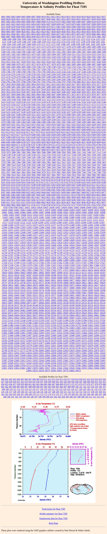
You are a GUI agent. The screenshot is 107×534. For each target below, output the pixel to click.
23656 (10, 365)
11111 (89, 220)
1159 (88, 42)
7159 (78, 155)
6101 (93, 129)
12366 (96, 222)
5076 (93, 94)
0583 (68, 27)
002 (10, 379)
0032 (23, 19)
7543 (33, 165)
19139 (17, 290)
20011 (78, 300)
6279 (28, 134)
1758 (98, 67)
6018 (98, 127)
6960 (28, 150)
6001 (63, 127)
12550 (90, 237)
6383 (48, 139)
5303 (33, 117)
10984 (23, 212)
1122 (83, 39)
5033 (8, 92)
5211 (48, 109)
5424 (78, 124)
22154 (17, 338)
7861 (53, 175)
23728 (35, 365)
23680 (17, 365)
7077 (103, 150)
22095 (90, 335)
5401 (93, 122)
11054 (77, 215)
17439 (84, 265)
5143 (88, 102)
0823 (38, 32)
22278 (47, 340)
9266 (33, 200)
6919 (103, 147)
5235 (58, 112)
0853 (28, 34)
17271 (78, 262)
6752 (58, 145)
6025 (28, 129)
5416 (38, 124)
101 (80, 387)
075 (84, 384)
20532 (72, 310)
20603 (59, 313)
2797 (63, 82)
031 (18, 382)
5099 (93, 97)
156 (84, 392)
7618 (53, 170)
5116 (68, 99)
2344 (58, 79)
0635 (8, 29)
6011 (88, 127)
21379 (23, 323)
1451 (8, 54)
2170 (83, 74)
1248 (18, 47)
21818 (102, 328)
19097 (84, 288)
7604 (103, 167)
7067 (88, 150)
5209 (38, 109)
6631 (58, 142)
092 (45, 387)
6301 (78, 134)
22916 (17, 353)
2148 (83, 72)
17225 (53, 262)
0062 (8, 22)
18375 (10, 278)
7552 (58, 165)
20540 (84, 310)
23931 (53, 368)
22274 (41, 340)
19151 (29, 290)
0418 (93, 22)
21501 (29, 325)
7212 (73, 157)
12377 (53, 225)
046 (77, 382)
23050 (29, 355)
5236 (63, 112)
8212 (98, 185)
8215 (8, 187)
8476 (98, 192)
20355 (90, 308)
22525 (90, 343)
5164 (53, 104)
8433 (28, 192)
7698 (73, 172)
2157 (23, 74)
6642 (3, 145)
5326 (33, 119)
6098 (83, 129)
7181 (13, 157)
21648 (84, 325)
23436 (41, 360)
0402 (63, 22)
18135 (84, 273)
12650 (10, 247)
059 (22, 384)
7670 (43, 172)
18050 (4, 273)
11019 (53, 215)
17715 (96, 268)
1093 (29, 39)
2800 (78, 82)
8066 (63, 177)
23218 (41, 358)
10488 (59, 210)
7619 (58, 170)
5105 (19, 99)
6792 (88, 145)
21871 (78, 330)
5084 (28, 97)
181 (77, 394)
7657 (8, 172)
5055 (103, 92)
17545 (35, 268)
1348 (38, 52)
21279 (53, 320)
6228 (93, 132)
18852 (10, 285)
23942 (66, 368)
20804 (72, 315)
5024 (68, 89)
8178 (68, 182)
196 (32, 397)
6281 (38, 134)
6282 (43, 134)
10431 (27, 207)
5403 (103, 122)
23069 (53, 355)
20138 (23, 305)
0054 (73, 19)
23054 (35, 355)
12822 (66, 257)
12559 (10, 240)
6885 (53, 147)
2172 (93, 74)
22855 (90, 350)
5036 (23, 92)
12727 (78, 250)
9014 (33, 197)
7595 (63, 167)
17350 (23, 265)
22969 (59, 353)
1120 (73, 39)
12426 (72, 230)
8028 (28, 177)
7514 (13, 165)
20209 (78, 305)
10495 (78, 210)
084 (14, 387)
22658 (78, 345)
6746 (28, 145)
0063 (13, 22)
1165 (14, 44)
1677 (48, 64)
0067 (33, 22)
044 (69, 382)
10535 (96, 210)
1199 (78, 44)
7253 (33, 160)
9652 (93, 202)
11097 (12, 220)
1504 (53, 54)
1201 (88, 44)
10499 (90, 210)
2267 (68, 77)
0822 (33, 32)
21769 (53, 328)
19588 (59, 295)
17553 (41, 268)
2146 (73, 72)
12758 (102, 252)
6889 (68, 147)
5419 (53, 124)
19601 (72, 295)
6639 (93, 142)
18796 (59, 283)
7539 (28, 165)
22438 (4, 343)
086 (22, 387)
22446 (17, 343)
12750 (66, 252)
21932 (59, 333)
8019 (18, 177)
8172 (43, 182)
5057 (8, 94)
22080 (72, 335)
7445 (88, 162)
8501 (58, 195)
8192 (8, 185)
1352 (58, 52)
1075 (73, 37)
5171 (88, 104)
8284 (98, 187)
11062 (102, 215)
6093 (58, 129)
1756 (88, 67)
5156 (13, 104)
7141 (23, 155)
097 (65, 387)
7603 (98, 167)
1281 (83, 47)
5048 (73, 92)
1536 (63, 57)
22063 (59, 335)
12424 (66, 230)
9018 (43, 197)
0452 (23, 24)
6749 (43, 145)
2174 (103, 74)
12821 (59, 257)
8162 (8, 182)
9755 (68, 205)
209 (82, 397)
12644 (78, 245)
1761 (8, 69)
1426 (88, 52)
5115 (63, 99)
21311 (96, 320)
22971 (66, 353)
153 (73, 392)
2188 (48, 77)
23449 (47, 360)
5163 (48, 104)
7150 (33, 155)
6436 (98, 139)
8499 (53, 195)
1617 (18, 62)
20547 (90, 310)
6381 (38, 139)
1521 (18, 57)
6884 (48, 147)
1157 (78, 42)
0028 (3, 19)
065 (45, 384)
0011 (48, 16)
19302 (4, 293)
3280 (8, 87)
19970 (35, 300)
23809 (96, 365)
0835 (88, 32)
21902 (35, 333)
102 (84, 387)
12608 (66, 240)
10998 (102, 212)
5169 (78, 104)
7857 (48, 175)
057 (14, 384)
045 (73, 382)
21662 (90, 325)
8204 (58, 185)
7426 (78, 162)
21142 (16, 320)
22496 (59, 343)
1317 (23, 49)
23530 (35, 363)
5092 (68, 97)
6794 (98, 145)
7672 (48, 172)
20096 (53, 303)
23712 (29, 365)
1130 (19, 42)
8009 (8, 177)
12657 (53, 247)
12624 (59, 242)
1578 (53, 59)
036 (38, 382)
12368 (4, 225)
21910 (47, 333)
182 (80, 394)
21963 (90, 333)
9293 (63, 200)
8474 (93, 192)
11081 (41, 217)
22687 (96, 345)
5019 (48, 89)
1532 (48, 57)
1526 (43, 57)
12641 (59, 245)
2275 (3, 79)
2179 (18, 77)
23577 (66, 363)
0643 (28, 29)
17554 (47, 268)
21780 (59, 328)
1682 (68, 64)
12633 (10, 245)
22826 (59, 350)
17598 (59, 268)
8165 (23, 182)
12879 (17, 260)
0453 (28, 24)
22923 (23, 353)
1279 (73, 47)
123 (61, 389)
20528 (66, 310)
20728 (66, 315)
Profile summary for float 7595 (53, 514)
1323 (48, 49)
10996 (90, 212)
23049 (23, 355)
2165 (58, 74)
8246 (53, 187)
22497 (66, 343)
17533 (23, 268)
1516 (98, 54)
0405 (73, 22)
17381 (35, 265)
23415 (29, 360)
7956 (78, 175)
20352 (84, 308)
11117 (5, 222)
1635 (88, 62)
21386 (29, 323)
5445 (13, 127)
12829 (4, 260)
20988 (60, 318)
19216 (72, 290)
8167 (33, 182)
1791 (33, 72)
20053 (4, 303)
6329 (38, 137)
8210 (88, 185)
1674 (38, 64)
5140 (73, 102)
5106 (24, 99)
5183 (43, 107)
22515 (78, 343)
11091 (83, 217)
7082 (23, 152)
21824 (4, 330)
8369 (23, 190)
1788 (18, 72)
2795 (53, 82)
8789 (78, 195)
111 (14, 389)
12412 (4, 230)
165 (14, 394)
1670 (18, 64)
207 (75, 397)
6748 (38, 145)
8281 (93, 187)
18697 (84, 280)
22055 (47, 335)
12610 (78, 240)
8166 (28, 182)
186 (96, 394)
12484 (4, 237)
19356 (47, 293)
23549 (47, 363)
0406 (78, 22)
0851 (18, 34)
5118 (73, 99)
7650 (103, 170)
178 (65, 394)
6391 (53, 139)
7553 (63, 165)
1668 (8, 64)
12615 (4, 242)
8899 (18, 197)
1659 (103, 62)
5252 (38, 114)
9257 (13, 200)
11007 (17, 215)
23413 (23, 360)
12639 (47, 245)
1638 (98, 62)
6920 (3, 150)
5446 (18, 127)
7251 (23, 160)
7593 (53, 167)
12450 (47, 232)
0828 (53, 32)
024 (96, 379)
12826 (90, 257)
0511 (3, 27)
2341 (43, 79)
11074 (29, 217)
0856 (43, 34)
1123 (88, 39)
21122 (4, 320)
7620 (63, 170)
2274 (103, 77)
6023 (18, 129)
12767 (10, 255)
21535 (59, 325)
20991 (66, 318)
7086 (43, 152)
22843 (78, 350)
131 (92, 389)
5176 (8, 107)
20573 (17, 313)
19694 (17, 298)
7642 (88, 170)
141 (26, 392)
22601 (41, 345)
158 (92, 392)
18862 (23, 285)
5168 (73, 104)
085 (18, 387)
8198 (33, 185)
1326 (58, 49)
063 (38, 384)
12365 (90, 222)
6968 (43, 150)
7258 (48, 160)
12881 (29, 260)
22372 (84, 340)
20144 (29, 305)
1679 (58, 64)
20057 (11, 303)
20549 (96, 310)
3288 (48, 87)
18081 (35, 273)
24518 (41, 370)
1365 (73, 52)
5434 (103, 124)
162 (2, 394)
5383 (18, 122)
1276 (58, 47)
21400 (35, 323)
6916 (88, 147)
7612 (33, 170)
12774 (41, 255)
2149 (88, 72)
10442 (70, 207)
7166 (103, 155)
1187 (58, 44)
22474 (35, 343)
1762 (13, 69)
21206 (29, 320)
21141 (10, 320)
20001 (66, 300)
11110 (83, 220)
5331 (58, 119)
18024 (90, 270)
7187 (43, 157)
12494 (29, 237)
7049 (68, 150)
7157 (68, 155)
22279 (53, 340)
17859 (17, 270)
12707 (4, 250)
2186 (38, 77)
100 (77, 387)
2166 (63, 74)
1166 (19, 44)
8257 (78, 187)
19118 (102, 288)
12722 (53, 250)
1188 (63, 44)
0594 (98, 27)
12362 (71, 222)
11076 (35, 217)
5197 (3, 109)
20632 (4, 315)
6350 (78, 137)
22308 (72, 340)
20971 (53, 318)
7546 (38, 165)
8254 (73, 187)
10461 (17, 210)
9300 (78, 200)
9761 (88, 205)
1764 (23, 69)
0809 (18, 32)
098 (69, 387)
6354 (93, 137)
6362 (28, 139)
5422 (68, 124)
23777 (66, 365)
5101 (103, 97)
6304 (93, 134)
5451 (43, 127)
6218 (48, 132)
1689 (103, 64)
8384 (68, 190)
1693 (13, 67)
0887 (8, 37)
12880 (23, 260)
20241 (102, 305)
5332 (63, 119)
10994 (78, 212)
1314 (8, 49)
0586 (73, 27)
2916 (68, 84)
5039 (38, 92)
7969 (88, 175)
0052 (63, 19)
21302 (90, 320)
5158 (23, 104)
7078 (3, 152)
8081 (78, 177)
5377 (103, 119)
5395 (63, 122)
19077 (66, 288)
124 (64, 389)
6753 (63, 145)
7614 (43, 170)
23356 (90, 358)
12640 (53, 245)
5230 (33, 112)
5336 (78, 119)
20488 (29, 310)
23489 (96, 360)
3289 (53, 87)
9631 (53, 202)
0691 (93, 29)
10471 (41, 210)
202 (55, 397)
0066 (28, 22)
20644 (17, 315)
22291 (59, 340)
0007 (33, 16)
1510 (68, 54)
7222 (8, 160)
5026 (78, 89)
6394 (68, 139)
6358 (8, 139)
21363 (10, 323)
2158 (28, 74)
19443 (10, 295)
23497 (4, 363)
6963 (33, 150)
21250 (41, 320)
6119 (18, 132)
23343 (84, 358)
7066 (83, 150)
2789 (28, 82)
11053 (71, 215)
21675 (10, 328)
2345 (63, 79)
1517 (103, 54)
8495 (38, 195)
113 (22, 389)
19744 (47, 298)
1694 (18, 67)
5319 (103, 117)
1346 (28, 52)
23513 (17, 363)
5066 (48, 94)
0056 (83, 19)
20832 (78, 315)
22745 (78, 348)
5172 (93, 104)
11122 (22, 222)
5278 (58, 114)
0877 (83, 34)
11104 (54, 220)
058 (18, 384)
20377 (4, 310)
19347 (41, 293)
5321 (8, 119)
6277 (18, 134)
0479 (73, 24)
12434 (4, 232)
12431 (96, 230)
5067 (53, 94)
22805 (47, 350)
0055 (78, 19)
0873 (63, 34)
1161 (98, 42)
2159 (33, 74)
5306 (48, 117)
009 (38, 379)
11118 (10, 222)
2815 (98, 82)
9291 (58, 200)
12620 (35, 242)
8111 (8, 180)
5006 (88, 87)
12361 (65, 222)
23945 (72, 368)
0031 (18, 19)
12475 (53, 235)
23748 (47, 365)
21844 (41, 330)
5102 (4, 99)
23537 (41, 363)
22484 (47, 343)
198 (40, 397)
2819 (13, 84)
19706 (23, 298)
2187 (43, 77)
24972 (78, 370)
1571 (18, 59)
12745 (41, 252)
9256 (8, 200)
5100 (98, 97)
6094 (63, 129)
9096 (83, 197)
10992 (72, 212)
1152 (53, 42)
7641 (83, 170)
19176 (41, 290)
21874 (84, 330)
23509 (10, 363)
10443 (76, 207)
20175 (59, 305)
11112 (95, 220)
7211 (68, 157)
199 (43, 397)
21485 (102, 323)
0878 (88, 34)
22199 (53, 338)
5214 (63, 109)
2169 (78, 74)
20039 (84, 300)
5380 (8, 122)
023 (92, 379)
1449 (103, 52)
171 (38, 394)
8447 (48, 192)
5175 (3, 107)
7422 (68, 162)
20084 (41, 303)
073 (77, 384)
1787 (13, 72)
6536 (23, 142)
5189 (68, 107)
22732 (53, 348)
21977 (4, 335)
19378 (66, 293)
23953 (84, 368)
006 (26, 379)
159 (96, 392)
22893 (4, 353)
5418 (48, 124)
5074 (83, 94)
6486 (13, 142)
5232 (43, 112)
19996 (59, 300)
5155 (8, 104)
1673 (33, 64)
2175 (3, 77)
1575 (38, 59)
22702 (4, 348)
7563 (88, 165)
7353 (98, 160)
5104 (14, 99)
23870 (35, 368)
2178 (13, 77)
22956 (47, 353)
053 (104, 382)
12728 (84, 250)
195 (28, 397)
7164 (93, 155)
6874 (18, 147)
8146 (88, 180)
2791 (38, 82)
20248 (10, 308)
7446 (93, 162)
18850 (4, 285)
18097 (53, 273)
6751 (53, 145)
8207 (73, 185)
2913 (53, 84)
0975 (48, 37)
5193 (88, 107)
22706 (10, 348)
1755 (83, 67)
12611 (84, 240)
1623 (43, 62)
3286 (38, 87)
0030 (13, 19)
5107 (29, 99)
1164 (9, 44)
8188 (103, 182)
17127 (10, 262)
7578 (23, 167)
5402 (98, 122)
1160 (93, 42)
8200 (43, 185)
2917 (73, 84)
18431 (47, 278)
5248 (18, 114)
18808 (66, 283)
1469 (23, 54)
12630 (96, 242)
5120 (83, 99)
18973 (72, 285)
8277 (83, 187)
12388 (10, 227)
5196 (103, 107)
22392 (90, 340)
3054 (83, 84)
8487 (33, 195)
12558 (4, 240)
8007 (3, 177)
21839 (35, 330)
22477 (41, 343)
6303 (88, 134)
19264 (84, 290)
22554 (4, 345)
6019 (103, 127)
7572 (8, 167)
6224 (73, 132)
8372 (28, 190)
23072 (66, 355)
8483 (18, 195)
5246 (8, 114)
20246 (4, 308)
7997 (98, 175)
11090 (77, 217)
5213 (58, 109)
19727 (41, 298)
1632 (73, 62)
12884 (47, 260)
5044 (53, 92)
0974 (43, 37)
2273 (98, 77)
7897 (58, 175)
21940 (72, 333)
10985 (29, 212)
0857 (48, 34)
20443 (17, 310)
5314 (78, 117)
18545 (90, 278)
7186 (38, 157)
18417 (41, 278)
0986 (58, 37)
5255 (48, 114)
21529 (53, 325)
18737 (4, 283)
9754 (63, 205)
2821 (23, 84)
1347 (33, 52)
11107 (72, 220)
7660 (13, 172)
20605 (66, 313)
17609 (66, 268)
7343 (78, 160)
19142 (23, 290)
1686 (88, 64)
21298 (84, 320)
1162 (103, 42)
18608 (29, 280)
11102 (42, 220)
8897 (8, 197)
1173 (53, 44)
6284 (53, 134)
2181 (28, 77)
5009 (103, 87)
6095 (68, 129)
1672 (28, 64)
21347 (4, 323)
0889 (18, 37)
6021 (8, 129)
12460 (4, 235)
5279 (63, 114)
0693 (103, 29)
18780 (47, 283)
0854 (33, 34)
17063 (90, 260)
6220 (58, 132)
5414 (28, 124)
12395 (29, 227)
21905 (41, 333)
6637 (83, 142)
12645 (84, 245)
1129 (14, 42)
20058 (17, 303)
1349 (43, 52)
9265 (28, 200)
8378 (43, 190)
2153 (3, 74)
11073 (23, 217)
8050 (43, 177)
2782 (98, 79)
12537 (47, 237)
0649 (53, 29)
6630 (53, 142)
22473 (29, 343)
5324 (23, 119)
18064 (17, 273)
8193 (13, 185)
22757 (102, 348)
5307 (53, 117)
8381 (53, 190)
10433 (33, 207)
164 (10, 394)
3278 (103, 84)
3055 (88, 84)
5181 (33, 107)
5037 (28, 92)
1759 (103, 67)
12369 (10, 225)
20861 (96, 315)
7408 (53, 162)
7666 (33, 172)
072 (73, 384)
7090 (58, 152)
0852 (23, 34)
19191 (53, 290)
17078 (102, 260)
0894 (28, 37)
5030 (98, 89)
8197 (28, 185)
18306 (47, 275)
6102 (98, 129)
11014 (35, 215)
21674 (4, 328)
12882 (35, 260)
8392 (88, 190)
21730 (35, 328)
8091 (103, 177)
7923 (63, 175)
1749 (53, 67)
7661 (18, 172)
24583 (53, 370)
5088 (48, 97)
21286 (65, 320)
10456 (101, 207)
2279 (23, 79)
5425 (83, 124)
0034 (33, 19)
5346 (93, 119)
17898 (35, 270)
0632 (3, 29)
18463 (66, 278)
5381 (13, 122)
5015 (28, 89)
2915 (63, 84)
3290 (58, 87)
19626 (96, 295)
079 (100, 384)
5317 (93, 117)
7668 (38, 172)
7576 (18, 167)
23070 (59, 355)
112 (18, 389)
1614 (3, 62)
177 (61, 394)
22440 (10, 343)
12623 (53, 242)
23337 (78, 358)
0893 (23, 37)
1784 (103, 69)
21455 (72, 323)
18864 (29, 285)
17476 (4, 268)
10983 (17, 212)
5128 (18, 102)
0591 (83, 27)
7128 (3, 155)
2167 (68, 74)
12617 (17, 242)
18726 (102, 280)
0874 (68, 34)
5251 (33, 114)
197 (36, 397)
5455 (58, 127)
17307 (84, 262)
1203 (98, 44)
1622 (38, 62)
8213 (103, 185)
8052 (48, 177)
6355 (98, 137)
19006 (84, 285)
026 (104, 379)
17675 (84, 268)
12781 (78, 255)
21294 (78, 320)
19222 (78, 290)
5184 (48, 107)
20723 (59, 315)
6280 (33, 134)
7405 (48, 162)
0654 (73, 29)
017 (69, 379)
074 (80, 384)
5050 (83, 92)
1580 (63, 59)
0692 (98, 29)
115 (30, 389)
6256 (3, 134)
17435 (78, 265)
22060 (53, 335)
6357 (3, 139)
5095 (83, 97)
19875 (102, 298)
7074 (98, 150)
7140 (18, 155)
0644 (33, 29)
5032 (3, 92)
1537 (68, 57)
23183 (23, 358)
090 (38, 387)
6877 (23, 147)
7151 (38, 155)
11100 (30, 220)
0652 (68, 29)
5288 (103, 114)
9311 (8, 202)
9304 (98, 200)
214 (102, 397)
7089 (53, 152)
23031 (4, 355)
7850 (43, 175)
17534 (29, 268)
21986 (17, 335)
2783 (103, 79)
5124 (103, 99)
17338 (10, 265)
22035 (35, 335)
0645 (38, 29)
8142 (68, 180)
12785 (102, 255)
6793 (93, 145)
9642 (73, 202)
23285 (53, 358)
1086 (98, 37)
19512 (35, 295)
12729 (90, 250)
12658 (59, 247)
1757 (93, 67)
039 (49, 382)
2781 (93, 79)
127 (76, 389)
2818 (8, 84)
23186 (29, 358)
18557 (102, 278)
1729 (33, 67)
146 (45, 392)
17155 (23, 262)
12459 (102, 232)
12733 (102, 250)
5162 (43, 104)
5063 (33, 94)
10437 (58, 207)
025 (100, 379)
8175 (58, 182)
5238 (73, 112)
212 (94, 397)
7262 (63, 160)
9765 (5, 207)
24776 (66, 370)
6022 (13, 129)
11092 (90, 217)
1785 (3, 72)
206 (71, 397)
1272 (38, 47)
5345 (88, 119)
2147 (78, 72)
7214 (83, 157)
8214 (3, 187)
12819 (47, 257)
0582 (63, 27)
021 (84, 379)
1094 (34, 39)
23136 (10, 358)
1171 (43, 44)
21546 (66, 325)
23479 (78, 360)
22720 (23, 348)
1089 (9, 39)
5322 (13, 119)
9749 (48, 205)
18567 (4, 280)
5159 (28, 104)
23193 (35, 358)
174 (49, 394)
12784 (96, 255)
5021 (58, 89)
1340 (3, 52)
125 (68, 389)
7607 (13, 170)
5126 (8, 102)
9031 (53, 197)
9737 (38, 205)
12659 (66, 247)
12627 (78, 242)
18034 (102, 270)
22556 (17, 345)
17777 (10, 270)
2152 (103, 72)
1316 (18, 49)
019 (77, 379)
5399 (83, 122)
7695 (68, 172)
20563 (4, 313)
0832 (73, 32)
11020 (59, 215)
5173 (98, 104)
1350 (48, 52)
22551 (102, 343)
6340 (73, 137)
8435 (33, 192)
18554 (96, 278)
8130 (48, 180)
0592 (88, 27)
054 (2, 384)
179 (69, 394)
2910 (38, 84)
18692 (78, 280)
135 (2, 392)
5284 (88, 114)
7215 (88, 157)
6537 (28, 142)
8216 (13, 187)
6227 (88, 132)
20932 (29, 318)
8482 (13, 195)
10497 (84, 210)
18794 (53, 283)
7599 (83, 167)
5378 (3, 122)
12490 (23, 237)
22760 (4, 350)
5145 (98, 102)
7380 (8, 162)
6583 (38, 142)
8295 (103, 187)
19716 (29, 298)
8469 (83, 192)
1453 (18, 54)
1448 (98, 52)
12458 (96, 232)
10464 (29, 210)
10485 (53, 210)
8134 (53, 180)
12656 (47, 247)
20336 (72, 308)
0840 (3, 34)
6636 (78, 142)
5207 (28, 109)
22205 (59, 338)
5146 (103, 102)
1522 (23, 57)
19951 (23, 300)
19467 (23, 295)
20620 (84, 313)
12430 (90, 230)
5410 (8, 124)
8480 (3, 195)
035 (34, 382)
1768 (43, 69)
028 (6, 382)
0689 (83, 29)
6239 (103, 132)
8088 (98, 177)
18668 (66, 280)
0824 (43, 32)
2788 (23, 82)
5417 (43, 124)
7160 (83, 155)
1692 (8, 67)
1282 (88, 47)
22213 (72, 338)
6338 (63, 137)
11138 (34, 222)
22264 (29, 340)
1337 (93, 49)
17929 (47, 270)
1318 (28, 49)
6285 (58, 134)
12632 (4, 245)
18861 (17, 285)
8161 (3, 182)
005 (22, 379)
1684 (78, 64)
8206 (68, 185)
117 (37, 389)
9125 (98, 197)
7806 (8, 175)
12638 (41, 245)
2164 (53, 74)
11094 (102, 217)
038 (45, 382)
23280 (47, 358)
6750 (48, 145)
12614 (102, 240)
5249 (23, 114)
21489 (10, 325)
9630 (48, 202)
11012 (29, 215)
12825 (84, 257)
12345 (40, 222)
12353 (47, 222)
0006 (28, 16)
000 (2, 379)
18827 (96, 283)
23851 (4, 368)
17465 (90, 265)
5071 (68, 94)
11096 (5, 220)
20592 (41, 313)
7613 (38, 170)
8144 (78, 180)
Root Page (53, 523)
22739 (59, 348)
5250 (28, 114)
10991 (66, 212)
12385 (102, 225)
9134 (103, 197)
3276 (93, 84)
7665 (28, 172)
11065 (11, 217)
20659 (23, 315)
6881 (33, 147)
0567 (33, 27)
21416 (41, 323)
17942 (53, 270)
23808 (90, 365)
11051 (65, 215)
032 (22, 382)
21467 (84, 323)
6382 (43, 139)
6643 (8, 145)
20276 (35, 308)
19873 (96, 298)
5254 (43, 114)
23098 (90, 355)
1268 (23, 47)
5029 (93, 89)
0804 (3, 32)
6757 (83, 145)
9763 (98, 205)
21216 (35, 320)
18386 (17, 278)
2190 (58, 77)
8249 (58, 187)
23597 (84, 363)
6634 (73, 142)
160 (100, 392)
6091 (48, 129)
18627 (35, 280)
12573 (17, 240)
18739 (10, 283)
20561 (102, 310)
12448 (35, 232)
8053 (53, 177)
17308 (90, 262)
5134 (43, 102)
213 (98, 397)
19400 (78, 293)
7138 (8, 155)
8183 (88, 182)
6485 (8, 142)
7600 (88, 167)
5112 (48, 99)
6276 (13, 134)
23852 (10, 368)
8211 (93, 185)
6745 (23, 145)
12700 (90, 247)
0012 (53, 16)
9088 (58, 197)
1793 (38, 72)
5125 (3, 102)
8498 (48, 195)
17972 (66, 270)
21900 (29, 333)
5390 (48, 122)
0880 (93, 34)
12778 (59, 255)
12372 (29, 225)
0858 (53, 34)
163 (6, 394)
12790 (23, 257)
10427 (21, 207)
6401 (88, 139)
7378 (3, 162)
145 (41, 392)
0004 (18, 16)
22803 (41, 350)
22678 (90, 345)
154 (77, 392)
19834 (78, 298)
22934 (29, 353)
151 (65, 392)
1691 (3, 67)
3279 (3, 87)
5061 (23, 94)
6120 (23, 132)
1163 (4, 44)
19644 (4, 298)
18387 (23, 278)
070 (65, 384)
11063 (5, 217)
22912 (10, 353)
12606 (53, 240)
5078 (103, 94)
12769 (23, 255)
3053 (78, 84)
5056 (3, 94)
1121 (78, 39)
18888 (41, 285)
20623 (90, 313)
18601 (23, 280)
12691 (78, 247)
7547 (43, 165)
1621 (33, 62)
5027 (83, 89)
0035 (38, 19)
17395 (47, 265)
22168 (29, 338)
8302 (3, 190)
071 (69, 384)
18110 (72, 273)
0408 (88, 22)
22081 (78, 335)
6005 (73, 127)
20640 (10, 315)
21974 (102, 333)
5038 (33, 92)
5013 (18, 89)
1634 (83, 62)
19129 (10, 290)
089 (34, 387)
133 (100, 389)
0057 (88, 19)
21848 (53, 330)
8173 (48, 182)
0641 (18, 29)
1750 (58, 67)
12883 (41, 260)
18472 (72, 278)
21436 (59, 323)
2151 (98, 72)
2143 (58, 72)
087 (26, 387)
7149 (28, 155)
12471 (35, 235)
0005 (23, 16)
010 (41, 379)
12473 (47, 235)
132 (96, 389)
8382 (58, 190)
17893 (29, 270)
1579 (58, 59)
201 (51, 397)
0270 (53, 22)
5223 (103, 109)
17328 (4, 265)
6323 (28, 137)
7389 (23, 162)
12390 (17, 227)
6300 (73, 134)
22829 (66, 350)
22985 (90, 353)
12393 (23, 227)
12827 (96, 257)
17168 (29, 262)
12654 (35, 247)
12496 (35, 237)
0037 (43, 19)
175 (53, 394)
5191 (78, 107)
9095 (78, 197)
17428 (66, 265)
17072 (96, 260)
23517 (23, 363)
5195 (98, 107)
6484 (3, 142)
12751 (72, 252)
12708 (10, 250)
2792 (43, 82)
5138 (63, 102)
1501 (38, 54)
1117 (58, 39)
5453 (53, 127)
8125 (28, 180)
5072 (73, 94)
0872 (58, 34)
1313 (3, 49)
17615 (72, 268)
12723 (59, 250)
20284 (41, 308)
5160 (33, 104)
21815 (96, 328)
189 (4, 397)
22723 (29, 348)
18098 (60, 273)
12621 (41, 242)
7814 (13, 175)
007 (30, 379)
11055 (83, 215)
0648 (48, 29)
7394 (28, 162)
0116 (48, 22)
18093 (47, 273)
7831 (18, 175)
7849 (38, 175)
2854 (33, 84)
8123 (23, 180)
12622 (47, 242)
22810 (53, 350)
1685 (83, 64)
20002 (72, 300)
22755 (96, 348)
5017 (38, 89)
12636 (29, 245)
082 (6, 387)
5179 (23, 107)
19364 (59, 293)
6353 (88, 137)
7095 (68, 152)
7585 (33, 167)
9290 (53, 200)
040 (53, 382)
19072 (53, 288)
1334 (78, 49)
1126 (103, 39)
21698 (23, 328)
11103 (48, 220)
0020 (88, 16)
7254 (38, 160)
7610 (23, 170)
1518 (3, 57)
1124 (93, 39)
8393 (93, 190)
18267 (23, 275)
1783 (98, 69)
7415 (63, 162)
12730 (96, 250)
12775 (47, 255)
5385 (28, 122)
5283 (83, 114)
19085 (72, 288)
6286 (63, 134)
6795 (103, 145)
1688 (98, 64)
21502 (35, 325)
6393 (63, 139)
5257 (53, 114)
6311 (23, 137)
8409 (23, 192)
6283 (48, 134)
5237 (68, 112)
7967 (83, 175)
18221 (4, 275)
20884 (102, 315)
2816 (103, 82)
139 (18, 392)
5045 (58, 92)
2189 (53, 77)
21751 (41, 328)
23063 (47, 355)
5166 (63, 104)
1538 (73, 57)
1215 (8, 47)
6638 (88, 142)
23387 (4, 360)
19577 (53, 295)
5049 (78, 92)
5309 (63, 117)
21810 (84, 328)
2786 (13, 82)
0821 (28, 32)
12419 (41, 230)
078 (96, 384)
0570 (48, 27)
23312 (66, 358)
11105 (60, 220)
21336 (102, 320)
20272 (29, 308)
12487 (17, 237)
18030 (96, 270)
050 (92, 382)
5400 (88, 122)
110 (11, 389)
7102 (84, 152)
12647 (96, 245)
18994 (78, 285)
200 (47, 397)
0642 (23, 29)
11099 (24, 220)
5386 (33, 122)
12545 (78, 237)
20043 (96, 300)
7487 (3, 165)
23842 (102, 365)
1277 (63, 47)
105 (96, 387)
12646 (90, 245)
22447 (23, 343)
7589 (48, 167)
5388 (38, 122)
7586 (38, 167)
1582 (73, 59)
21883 (4, 333)
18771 (41, 283)
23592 (72, 363)
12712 (29, 250)
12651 (17, 247)
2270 (83, 77)
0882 (103, 34)
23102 (96, 355)
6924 (23, 150)
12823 (72, 257)
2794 (48, 82)
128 (80, 389)
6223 (68, 132)
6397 (78, 139)
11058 (96, 215)
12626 (72, 242)
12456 (84, 232)
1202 (93, 44)
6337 (58, 137)
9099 (88, 197)
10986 (35, 212)
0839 (103, 32)
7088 (48, 152)
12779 (66, 255)
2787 (18, 82)
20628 (102, 313)
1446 (93, 52)
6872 (8, 147)
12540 (53, 237)
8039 (33, 177)
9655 (98, 202)
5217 (78, 109)
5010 (3, 89)
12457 (90, 232)
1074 (68, 37)
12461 (10, 235)
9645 (78, 202)
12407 (78, 227)
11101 (36, 220)
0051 (58, 19)
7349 (88, 160)
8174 (53, 182)
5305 (43, 117)
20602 (53, 313)
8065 (58, 177)
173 (45, 394)
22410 (102, 340)
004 (18, 379)
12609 (72, 240)
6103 (103, 129)
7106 (89, 152)
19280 (90, 290)
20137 (17, 305)
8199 (38, 185)
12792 (35, 257)
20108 (66, 303)
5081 (13, 97)
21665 (96, 325)
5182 (38, 107)
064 (41, 384)
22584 (35, 345)
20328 (53, 308)
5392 (58, 122)
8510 (63, 195)
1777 (68, 69)
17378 (29, 265)
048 (84, 382)
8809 (88, 195)
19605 (78, 295)
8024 (23, 177)
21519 (41, 325)
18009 (72, 270)
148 (53, 392)
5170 (83, 104)
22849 (84, 350)
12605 (47, 240)
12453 (66, 232)
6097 (78, 129)
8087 (93, 177)
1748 (48, 67)
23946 (78, 368)
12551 (96, 237)
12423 (59, 230)
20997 (72, 318)
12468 (29, 235)
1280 (78, 47)
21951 (78, 333)
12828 (102, 257)
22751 (84, 348)
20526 (53, 310)
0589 (78, 27)
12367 (102, 222)
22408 (96, 340)
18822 (90, 283)
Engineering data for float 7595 (54, 518)
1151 (48, 42)
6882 (38, 147)
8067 (68, 177)
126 (72, 389)
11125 (28, 222)
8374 (33, 190)
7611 (28, 170)
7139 (13, 155)
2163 (48, 74)
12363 (77, 222)
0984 (53, 37)
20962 (41, 318)
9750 (53, 205)
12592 (29, 240)
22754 (90, 348)
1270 (28, 47)
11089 (71, 217)
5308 (58, 117)
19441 (4, 295)
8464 (73, 192)
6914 (78, 147)
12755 (90, 252)
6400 (83, 139)
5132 (33, 102)
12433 (102, 230)
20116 (84, 303)
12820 (53, 257)
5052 (93, 92)
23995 (29, 370)
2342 (48, 79)
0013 (58, 16)
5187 (58, 107)
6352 (83, 137)
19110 (96, 288)
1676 (43, 64)
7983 (93, 175)
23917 (47, 368)
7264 (73, 160)
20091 (47, 303)
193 (20, 397)
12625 (66, 242)
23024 (102, 353)
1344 (18, 52)
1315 (13, 49)
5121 (88, 99)
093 (49, 387)
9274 (38, 200)
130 (88, 389)
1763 (18, 69)
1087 (103, 37)
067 (53, 384)
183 (84, 394)
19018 (102, 285)
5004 (78, 87)
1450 (3, 54)
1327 (63, 49)
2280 (28, 79)
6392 (58, 139)
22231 (90, 338)
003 (14, 379)
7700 (83, 172)
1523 (28, 57)
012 (49, 379)
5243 (98, 112)
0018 (78, 16)
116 (33, 389)
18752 (17, 283)
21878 (90, 330)
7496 (8, 165)
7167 (3, 157)
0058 (93, 19)
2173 (98, 74)
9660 (8, 205)
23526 (29, 363)
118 (41, 389)
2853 (28, 84)
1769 (48, 69)
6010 (83, 127)
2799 (73, 82)
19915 (17, 300)
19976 (41, 300)
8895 (3, 197)
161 (104, 392)
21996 (23, 335)
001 (6, 379)
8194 (18, 185)
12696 (84, 247)
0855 (38, 34)
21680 (17, 328)
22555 (10, 345)
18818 (72, 283)
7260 (53, 160)
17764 (4, 270)
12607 (59, 240)
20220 (84, 305)
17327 (102, 262)
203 (59, 397)
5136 (53, 102)
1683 (73, 64)
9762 (93, 205)
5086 (38, 97)
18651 (53, 280)
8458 (63, 192)
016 (65, 379)
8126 (33, 180)
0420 (103, 22)
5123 (98, 99)
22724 (35, 348)
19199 (59, 290)
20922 (17, 318)
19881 (10, 300)
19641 (102, 295)
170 (34, 394)
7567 (98, 165)
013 (53, 379)
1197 (68, 44)
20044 (102, 300)
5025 (73, 89)
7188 (48, 157)
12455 (78, 232)
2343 (53, 79)
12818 (41, 257)
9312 (13, 202)
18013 (78, 270)
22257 (23, 340)
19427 (102, 293)
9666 (18, 205)
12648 (102, 245)
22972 (72, 353)
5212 (53, 109)
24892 (72, 370)
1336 (88, 49)
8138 (58, 180)
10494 (72, 210)
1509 (63, 54)
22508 (72, 343)
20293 (47, 308)
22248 (10, 340)
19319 (17, 293)
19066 (41, 288)
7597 (73, 167)
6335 (48, 137)
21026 (78, 318)
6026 (33, 129)
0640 (13, 29)
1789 (23, 72)
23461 (66, 360)
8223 (28, 187)
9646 (83, 202)
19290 (96, 290)
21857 (59, 330)
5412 (18, 124)
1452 (13, 54)
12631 (102, 242)
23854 (17, 368)
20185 (66, 305)
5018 (43, 89)
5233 (48, 112)
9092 (68, 197)
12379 (66, 225)
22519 (84, 343)
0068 (38, 22)
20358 (96, 308)
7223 (13, 160)
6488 (18, 142)
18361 (96, 275)
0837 (98, 32)
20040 (90, 300)
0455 (38, 24)
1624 (48, 62)
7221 (3, 160)
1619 (28, 62)
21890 (17, 333)
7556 (68, 165)
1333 (73, 49)
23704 (23, 365)
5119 (78, 99)
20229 (96, 305)
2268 (73, 77)
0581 (58, 27)
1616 (13, 62)
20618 (72, 313)
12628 (84, 242)
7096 (73, 152)
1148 (34, 42)
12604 (41, 240)
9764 (103, 205)
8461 (68, 192)
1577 (48, 59)
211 (90, 397)
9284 (48, 200)
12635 (23, 245)
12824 (78, 257)
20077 (35, 303)
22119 (102, 335)
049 (88, 382)
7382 (13, 162)
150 (61, 392)
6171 (28, 132)
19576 (47, 295)
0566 (28, 27)
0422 (8, 24)
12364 (83, 222)
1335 (83, 49)
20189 (72, 305)
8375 (38, 190)
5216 (73, 109)
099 (73, 387)
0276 (58, 22)
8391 (83, 190)
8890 (103, 195)
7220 (103, 157)
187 (100, 394)
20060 (23, 303)
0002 (8, 16)
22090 (84, 335)
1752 (68, 67)
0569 (43, 27)
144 (38, 392)
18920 (53, 285)
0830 (63, 32)
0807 (13, 32)
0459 (58, 24)
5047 (68, 92)
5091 (63, 97)
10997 (96, 212)
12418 (35, 230)
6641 (103, 142)
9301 (83, 200)
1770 (53, 69)
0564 (18, 27)
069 (61, 384)
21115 (102, 318)
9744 (43, 205)
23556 (53, 363)
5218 (83, 109)
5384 (23, 122)
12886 (59, 260)
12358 (53, 222)
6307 (3, 137)
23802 (84, 365)
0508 (93, 24)
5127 (13, 102)
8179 (73, 182)
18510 (84, 278)
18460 (59, 278)
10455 (95, 207)
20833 (84, 315)
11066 (17, 217)
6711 (18, 145)
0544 (8, 27)
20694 (41, 315)
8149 (93, 180)
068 (57, 384)
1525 (38, 57)
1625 (53, 62)
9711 (28, 205)
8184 (93, 182)
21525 (47, 325)
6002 (68, 127)
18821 (84, 283)
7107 (94, 152)
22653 (72, 345)
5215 (68, 109)
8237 (43, 187)
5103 (9, 99)
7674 (53, 172)
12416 (23, 230)
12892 (78, 260)
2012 (53, 72)
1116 (54, 39)
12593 (35, 240)
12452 (59, 232)
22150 (10, 338)
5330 (53, 119)
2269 (78, 77)
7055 (73, 150)
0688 (78, 29)
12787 (10, 257)
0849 (13, 34)
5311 (73, 117)
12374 (41, 225)
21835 (23, 330)
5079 (3, 97)
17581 (53, 268)
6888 (63, 147)
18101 (66, 273)
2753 (83, 79)
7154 (53, 155)
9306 (3, 202)
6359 (13, 139)
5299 (13, 117)
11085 (59, 217)
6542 (33, 142)
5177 (13, 107)
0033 (28, 19)
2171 (88, 74)
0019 (83, 16)
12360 (59, 222)
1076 (78, 37)
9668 (23, 205)
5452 (48, 127)
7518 (18, 165)
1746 (38, 67)
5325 (28, 119)
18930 (59, 285)
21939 (66, 333)
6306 (103, 134)
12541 (59, 237)
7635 (78, 170)
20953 (35, 318)
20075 (29, 303)
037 (41, 382)
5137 (58, 102)
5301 (23, 117)
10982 (10, 212)
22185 (41, 338)
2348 (78, 79)
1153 (58, 42)
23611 (4, 365)
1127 (4, 42)
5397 (73, 122)
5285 (93, 114)
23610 (102, 363)
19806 (72, 298)
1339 (103, 49)
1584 (83, 59)
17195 (47, 262)
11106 (66, 220)
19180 (47, 290)
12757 (96, 252)
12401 (53, 227)
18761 (29, 283)
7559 (83, 165)
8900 (23, 197)
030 (14, 382)
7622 (68, 170)
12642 (66, 245)
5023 (63, 89)
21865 (72, 330)
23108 (102, 355)
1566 (98, 57)
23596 (78, 363)
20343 (78, 308)
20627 (96, 313)
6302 (83, 134)
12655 (41, 247)
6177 (33, 132)
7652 (3, 172)
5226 (13, 112)
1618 (23, 62)
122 (57, 389)
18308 (53, 275)
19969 (29, 300)
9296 (73, 200)
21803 (72, 328)
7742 (93, 172)
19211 (65, 290)
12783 (90, 255)
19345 (35, 293)
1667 (3, 64)
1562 (78, 57)
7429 (83, 162)
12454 (72, 232)
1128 (9, 42)
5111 (44, 99)
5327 (38, 119)
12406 (72, 227)
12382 (84, 225)
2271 (88, 77)
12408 (84, 227)
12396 (35, 227)
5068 (58, 94)
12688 (72, 247)
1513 (83, 54)
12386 (4, 227)
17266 (66, 262)
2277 (13, 79)
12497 (41, 237)
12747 (47, 252)
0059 (98, 19)
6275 (8, 134)
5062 (28, 94)
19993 (53, 300)
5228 (23, 112)
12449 (41, 232)
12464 (23, 235)
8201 (48, 185)
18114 (78, 273)
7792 (3, 175)
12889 (72, 260)
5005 (83, 87)
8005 (103, 175)
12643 (72, 245)
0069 (43, 22)
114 (26, 389)
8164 (18, 182)
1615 (8, 62)
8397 (3, 192)
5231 (38, 112)
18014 (84, 270)
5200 (18, 109)
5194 (93, 107)
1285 (93, 47)
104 (92, 387)
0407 (83, 22)
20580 (29, 313)
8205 (63, 185)
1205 (3, 47)
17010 (84, 260)
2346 (68, 79)
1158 (83, 42)
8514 (73, 195)
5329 (48, 119)
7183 (23, 157)
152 (69, 392)
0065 (23, 22)
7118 (103, 152)
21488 (4, 325)
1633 (78, 62)
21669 (102, 325)
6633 (68, 142)
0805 (8, 32)
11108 (78, 220)
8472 (88, 192)
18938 (66, 285)
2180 (23, 77)
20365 (102, 308)
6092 (53, 129)
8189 (3, 185)
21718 (29, 328)
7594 (58, 167)
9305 (103, 200)
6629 (48, 142)
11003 (11, 215)
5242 (93, 112)
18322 (72, 275)
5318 (98, 117)
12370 (17, 225)
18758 (23, 283)
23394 (10, 360)
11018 (47, 215)
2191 (63, 77)
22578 (29, 345)
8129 (43, 180)
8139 (63, 180)
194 (24, 397)
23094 (84, 355)
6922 (13, 150)
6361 (23, 139)
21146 (22, 320)
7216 (93, 157)
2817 (3, 84)
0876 (78, 34)
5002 (68, 87)
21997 (29, 335)
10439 (64, 207)
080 (104, 384)
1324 (53, 49)
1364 (68, 52)
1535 (58, 57)
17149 (17, 262)
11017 (41, 215)
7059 (78, 150)
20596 (47, 313)
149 (57, 392)
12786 (4, 257)
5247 (13, 114)
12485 (10, 237)
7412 (58, 162)
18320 (59, 275)
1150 (43, 42)
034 (30, 382)
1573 (28, 59)
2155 (13, 74)
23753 (59, 365)
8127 (38, 180)
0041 (53, 19)
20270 (23, 308)
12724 (66, 250)
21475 (90, 323)
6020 (3, 129)
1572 (23, 59)
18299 (41, 275)
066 (49, 384)
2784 (3, 82)
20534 (78, 310)
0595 (103, 27)
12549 (84, 237)
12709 (17, 250)
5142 (83, 102)
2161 (38, 74)
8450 (53, 192)
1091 (19, 39)
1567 (103, 57)
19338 (29, 293)
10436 (52, 207)
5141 (78, 102)
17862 (23, 270)
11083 (47, 217)
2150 (93, 72)
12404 (66, 227)
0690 (88, 29)
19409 (90, 293)
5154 (3, 104)
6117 (13, 132)
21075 (90, 318)
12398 (41, 227)
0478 (68, 24)
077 (92, 384)
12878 (10, 260)
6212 (43, 132)
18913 (47, 285)
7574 (13, 167)
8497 (43, 195)
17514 (17, 268)
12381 (78, 225)
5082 (18, 97)
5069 (63, 94)
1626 (58, 62)
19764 (66, 298)
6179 (38, 132)
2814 (93, 82)
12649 (4, 247)
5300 (18, 117)
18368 (102, 275)
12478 (72, 235)
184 (88, 394)
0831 (68, 32)
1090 (14, 39)
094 (53, 387)
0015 (68, 16)
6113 (3, 132)
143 (34, 392)
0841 (8, 34)
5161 (38, 104)
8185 (98, 182)
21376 (17, 323)
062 (34, 384)
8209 (83, 185)
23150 (17, 358)
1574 (33, 59)
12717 (47, 250)
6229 (98, 132)
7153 (48, 155)
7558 (78, 165)
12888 (66, 260)
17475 (102, 265)
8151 (98, 180)
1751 (63, 67)
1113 (39, 39)
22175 (35, 338)
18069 (29, 273)
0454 (33, 24)
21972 (96, 333)
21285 (59, 320)
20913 (11, 318)
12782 (84, 255)
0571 (53, 27)
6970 (48, 150)
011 (45, 379)
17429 (72, 265)
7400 (38, 162)
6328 (33, 137)
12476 (59, 235)
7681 (58, 172)
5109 (39, 99)
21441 (66, 323)
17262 (59, 262)
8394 (98, 190)
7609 (18, 170)
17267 (72, 262)
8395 (103, 190)
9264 (23, 200)
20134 (102, 303)
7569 (3, 167)
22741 (66, 348)
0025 (98, 16)
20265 (17, 308)
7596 (68, 167)
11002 (5, 215)
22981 (84, 353)
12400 (47, 227)
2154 (8, 74)
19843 (84, 298)
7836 (23, 175)
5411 (13, 124)
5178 (18, 107)
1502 (43, 54)
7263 (68, 160)
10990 (59, 212)
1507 (58, 54)
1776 (63, 69)
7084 (33, 152)
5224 (3, 112)
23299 (59, 358)
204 (63, 397)
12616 (10, 242)
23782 (72, 365)
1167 (23, 44)
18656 (59, 280)
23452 (53, 360)
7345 (83, 160)
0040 (48, 19)
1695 (23, 67)
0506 (83, 24)
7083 (28, 152)
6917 (93, 147)
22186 (47, 338)
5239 (78, 112)
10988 (47, 212)
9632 (58, 202)
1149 (39, 42)
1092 (24, 39)
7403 (43, 162)
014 (57, 379)
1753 (73, 67)
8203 (53, 185)
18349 (90, 275)
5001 (63, 87)
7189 (53, 157)
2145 (68, 72)
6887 (58, 147)
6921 (8, 150)
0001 (3, 16)
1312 (103, 47)
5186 (53, 107)
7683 (63, 172)
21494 (17, 325)
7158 (73, 155)
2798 (68, 82)
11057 (90, 215)
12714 (35, 250)
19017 (96, 285)
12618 (23, 242)
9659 (3, 205)
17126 (4, 262)
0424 (18, 24)
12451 (53, 232)
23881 (41, 368)
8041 (38, 177)
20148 (35, 305)
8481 (8, 195)
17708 (90, 268)
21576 (78, 325)
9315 (23, 202)
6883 (43, 147)
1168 (28, 44)
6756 (78, 145)
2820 (18, 84)
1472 (28, 54)
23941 (59, 368)
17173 (35, 262)
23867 (29, 368)
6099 (88, 129)
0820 (23, 32)
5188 (63, 107)
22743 (72, 348)
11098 (18, 220)
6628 (43, 142)
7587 (43, 167)
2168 (73, 74)
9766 (10, 207)
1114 (44, 39)
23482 (84, 360)
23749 (53, 365)
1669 (13, 64)
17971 (59, 270)
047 (80, 382)
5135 (48, 102)
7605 (3, 170)
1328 (68, 49)
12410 (96, 227)
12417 (29, 230)
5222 (98, 109)
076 (88, 384)
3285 (33, 87)
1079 (93, 37)
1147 (29, 42)
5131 (28, 102)
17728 (102, 268)
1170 (38, 44)
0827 (48, 32)
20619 (78, 313)
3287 (43, 87)
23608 (96, 363)
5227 (18, 112)
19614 (84, 295)
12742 (29, 252)
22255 (17, 340)
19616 (90, 295)
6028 (43, 129)
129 (84, 389)
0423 (13, 24)
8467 (78, 192)
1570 (13, 59)
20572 (10, 313)
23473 (72, 360)
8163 (13, 182)
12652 (23, 247)
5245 (3, 114)
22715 (17, 348)
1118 (63, 39)
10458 (4, 210)
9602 (43, 202)
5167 (68, 104)
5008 (98, 87)
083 (10, 387)
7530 (23, 165)
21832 (17, 330)
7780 (98, 172)
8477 (103, 192)
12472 (41, 235)
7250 (18, 160)
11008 (23, 215)
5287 (98, 114)
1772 (58, 69)
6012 (93, 127)
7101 (78, 152)
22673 (84, 345)
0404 (68, 22)
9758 (78, 205)
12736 (10, 252)
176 (57, 394)
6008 (78, 127)
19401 (84, 293)
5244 (103, 112)
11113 (101, 220)
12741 (23, 252)
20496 (41, 310)
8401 (8, 192)
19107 (90, 288)
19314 (10, 293)
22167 (23, 338)
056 (10, 384)
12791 (29, 257)
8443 (38, 192)
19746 (53, 298)
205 (67, 397)
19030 (4, 288)
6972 (53, 150)
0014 (63, 16)
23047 (17, 355)
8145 (83, 180)
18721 (96, 280)
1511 (73, 54)
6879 (28, 147)
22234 (96, 338)
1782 (93, 69)
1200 (83, 44)
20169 (53, 305)
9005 (28, 197)
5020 (53, 89)
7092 (63, 152)
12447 (29, 232)
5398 (78, 122)
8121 (18, 180)
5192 (83, 107)
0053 (68, 19)
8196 (23, 185)
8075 (73, 177)
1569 (8, 59)
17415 (53, 265)
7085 (38, 152)
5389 (43, 122)
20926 (23, 318)
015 (61, 379)
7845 (33, 175)
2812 (83, 82)
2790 (33, 82)
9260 (18, 200)
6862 (3, 147)
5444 (8, 127)
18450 (53, 278)
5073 (78, 94)
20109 (72, 303)
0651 (63, 29)
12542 (66, 237)
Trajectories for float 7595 (53, 509)
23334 (72, 358)
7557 (73, 165)
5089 (53, 97)
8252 (63, 187)
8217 (18, 187)
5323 (18, 119)
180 (73, 394)
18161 (90, 273)
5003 (73, 87)
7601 (93, 167)
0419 (98, 22)
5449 (33, 127)
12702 (102, 247)
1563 (83, 57)
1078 (88, 37)
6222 (63, 132)
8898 (13, 197)
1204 (103, 44)
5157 (18, 104)
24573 (47, 370)
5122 (93, 99)
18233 (10, 275)
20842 (90, 315)
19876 (4, 300)
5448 (28, 127)
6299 (68, 134)
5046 (63, 92)
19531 (41, 295)
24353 (35, 370)
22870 (96, 350)
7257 (43, 160)
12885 (53, 260)
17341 (17, 265)
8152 (103, 180)
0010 (43, 16)
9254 (3, 200)
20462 (23, 310)
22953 (41, 353)
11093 (96, 217)
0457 (48, 24)
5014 (23, 89)
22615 (47, 345)
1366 (78, 52)
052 (100, 382)
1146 (24, 42)
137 (10, 392)
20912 (4, 318)
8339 (13, 190)
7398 (33, 162)
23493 (102, 360)
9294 (68, 200)
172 (41, 394)
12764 (4, 255)
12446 (23, 232)
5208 (33, 109)
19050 (17, 288)
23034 (10, 355)
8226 (33, 187)
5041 (48, 92)
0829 (58, 32)
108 (3, 389)
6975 (58, 150)
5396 (68, 122)
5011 (8, 89)
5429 (93, 124)
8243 (48, 187)
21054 (84, 318)
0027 (103, 16)
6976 (63, 150)
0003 (13, 16)
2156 (18, 74)
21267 (47, 320)
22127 (4, 338)
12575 (23, 240)
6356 (103, 137)
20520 (47, 310)
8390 (78, 190)
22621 (53, 345)
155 (80, 392)
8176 (63, 182)
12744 (35, 252)
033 (26, 382)
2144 (63, 72)
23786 (78, 365)
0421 (3, 24)
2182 (33, 77)
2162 (43, 74)
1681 (63, 64)
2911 (43, 84)
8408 (18, 192)
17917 (41, 270)
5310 (68, 117)
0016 (73, 16)
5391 (53, 122)
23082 (78, 355)
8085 (88, 177)
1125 (98, 39)
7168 (8, 157)
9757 (73, 205)
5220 (88, 109)
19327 (23, 293)
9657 (103, 202)
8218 (23, 187)
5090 (58, 97)
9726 (33, 205)
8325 (8, 190)
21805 (78, 328)
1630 (63, 62)
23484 (90, 360)
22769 (10, 350)
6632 (63, 142)
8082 (83, 177)
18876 (35, 285)
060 (26, 384)
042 (61, 382)
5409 (3, 124)
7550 (53, 165)
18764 (35, 283)
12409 (90, 227)
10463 (23, 210)
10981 (4, 212)
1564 (88, 57)
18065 (23, 273)
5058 (13, 94)
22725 (41, 348)
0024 (93, 16)
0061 (3, 22)
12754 (84, 252)
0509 (98, 24)
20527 (59, 310)
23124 (4, 358)
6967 (38, 150)
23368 (102, 358)
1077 (83, 37)
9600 (38, 202)
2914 (58, 84)
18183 (102, 273)
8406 (13, 192)
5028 (88, 89)
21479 (96, 323)
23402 (17, 360)
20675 (35, 315)
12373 (35, 225)
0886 (3, 37)
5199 (13, 109)
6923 (18, 150)
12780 (72, 255)
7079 (8, 152)
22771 (17, 350)
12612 (90, 240)
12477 (66, 235)
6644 (13, 145)
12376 (47, 225)
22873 (102, 350)
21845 (47, 330)
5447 (23, 127)
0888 (13, 37)
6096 (73, 129)
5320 (3, 119)
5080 (8, 97)
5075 (88, 94)
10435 (45, 207)
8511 (68, 195)
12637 (35, 245)
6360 (18, 139)
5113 (53, 99)
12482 (96, 235)
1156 (73, 42)
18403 (35, 278)
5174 (103, 104)
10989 (53, 212)
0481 (78, 24)
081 (2, 387)
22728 (47, 348)
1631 (68, 62)
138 (14, 392)
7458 (98, 162)
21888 (10, 333)
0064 (18, 22)
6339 (68, 137)
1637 (93, 62)
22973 (78, 353)
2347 (73, 79)
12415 (17, 230)
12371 (23, 225)
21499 (23, 325)
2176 (8, 77)
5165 (58, 104)
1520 (13, 57)
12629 (90, 242)
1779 (78, 69)
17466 (96, 265)
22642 (66, 345)
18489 (78, 278)
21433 (53, 323)
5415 (33, 124)
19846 (90, 298)
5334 (73, 119)
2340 (38, 79)
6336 (53, 137)
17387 (41, 265)
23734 (41, 365)
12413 (10, 230)
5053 (98, 92)
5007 (93, 87)
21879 (96, 330)
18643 (47, 280)
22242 (102, 338)
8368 (18, 190)
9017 (38, 197)
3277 (98, 84)
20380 (10, 310)
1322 (43, 49)
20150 (41, 305)
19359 (53, 293)
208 (79, 397)
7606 (8, 170)
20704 (53, 315)
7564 (93, 165)
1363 (63, 52)
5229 (28, 112)
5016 (33, 89)
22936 (35, 353)
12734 (4, 252)
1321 (38, 49)
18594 (17, 280)
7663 (23, 172)
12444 (10, 232)
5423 (73, 124)
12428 (78, 230)
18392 (29, 278)
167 (22, 394)
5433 (98, 124)
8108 (3, 180)
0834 (83, 32)
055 (6, 384)
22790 (35, 350)
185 (92, 394)
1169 (33, 44)
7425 (73, 162)
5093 (73, 97)
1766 (33, 69)
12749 (59, 252)
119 (45, 389)
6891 (73, 147)
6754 (68, 145)
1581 (68, 59)
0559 (13, 27)
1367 (83, 52)
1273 (43, 47)
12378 (59, 225)
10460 (10, 210)
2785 (8, 82)
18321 (66, 275)
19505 (29, 295)
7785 (103, 172)
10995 (84, 212)
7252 (28, 160)
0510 (103, 24)
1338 (98, 49)
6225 (78, 132)
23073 (72, 355)
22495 (53, 343)
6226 (83, 132)
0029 (8, 19)
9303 (93, 200)
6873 (13, 147)
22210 (66, 338)
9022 (48, 197)
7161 (88, 155)
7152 (43, 155)
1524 (33, 57)
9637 (68, 202)
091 (41, 387)
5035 (18, 92)
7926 (68, 175)
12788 (17, 257)
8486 (28, 195)
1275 (53, 47)
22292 (66, 340)
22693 (102, 345)
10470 (35, 210)
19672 (10, 298)
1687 (93, 64)
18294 (35, 275)
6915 (83, 147)
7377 (103, 160)
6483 (103, 139)
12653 (29, 247)
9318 (28, 202)
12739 (17, 252)
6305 (98, 134)
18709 (90, 280)
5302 (28, 117)
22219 (84, 338)
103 (88, 387)
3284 (28, 87)
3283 (23, 87)
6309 (13, 137)
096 (61, 387)
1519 (8, 57)
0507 (88, 24)
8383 (63, 190)
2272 (93, 77)
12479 (78, 235)
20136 (10, 305)
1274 (48, 47)
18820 (78, 283)
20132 (96, 303)
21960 (84, 333)
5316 (88, 117)
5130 (23, 102)
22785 (29, 350)
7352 (93, 160)
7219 (98, 157)
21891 (23, 333)
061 (30, 384)
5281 (73, 114)
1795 (43, 72)
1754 (78, 67)
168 (26, 394)
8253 (68, 187)
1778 (73, 69)
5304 (38, 117)
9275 (43, 200)
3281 (13, 87)
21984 (10, 335)
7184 (28, 157)
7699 (78, 172)
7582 (28, 167)
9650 (88, 202)
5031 (103, 89)
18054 (11, 273)
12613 (96, 240)
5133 (38, 102)
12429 (84, 230)
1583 (78, 59)
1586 (93, 59)
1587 (98, 59)
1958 (48, 72)
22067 (66, 335)
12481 (90, 235)
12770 (29, 255)
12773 (35, 255)
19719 (35, 298)
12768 (17, 255)
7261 (58, 160)
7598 (78, 167)
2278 (18, 79)
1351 (53, 52)
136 (6, 392)
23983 (102, 368)
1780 (83, 69)
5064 (38, 94)
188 (104, 394)
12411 (102, 227)
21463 (78, 323)
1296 (98, 47)
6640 (98, 142)
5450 (38, 127)
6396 (73, 139)
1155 (68, 42)
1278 (68, 47)
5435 (3, 127)
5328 (43, 119)
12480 (84, 235)
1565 (93, 57)
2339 (33, 79)
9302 (88, 200)
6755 (73, 145)
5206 (23, 109)
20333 (66, 308)
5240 (83, 112)
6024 (23, 129)
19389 (72, 293)
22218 (78, 338)
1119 (68, 39)
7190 (58, 157)
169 (30, 394)
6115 (8, 132)
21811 (90, 328)
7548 (48, 165)
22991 (96, 353)
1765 (28, 69)
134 (103, 389)
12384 (96, 225)
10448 (82, 207)
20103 (60, 303)
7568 (103, 165)
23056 (41, 355)
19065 (35, 288)
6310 (18, 137)
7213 (78, 157)
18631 (41, 280)
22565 (23, 345)
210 (86, 397)
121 (53, 389)
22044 (41, 335)
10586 (102, 210)
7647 (93, 170)
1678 (53, 64)
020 (80, 379)
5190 (73, 107)
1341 (8, 52)
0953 (38, 37)
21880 (102, 330)
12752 (78, 252)
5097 (88, 97)
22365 (78, 340)
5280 (68, 114)
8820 (93, 195)
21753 (47, 328)
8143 (73, 180)
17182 (41, 262)
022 (88, 379)
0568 (38, 27)
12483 (102, 235)
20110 (78, 303)
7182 (18, 157)
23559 (59, 363)
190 (8, 397)
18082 (41, 273)
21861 (66, 330)
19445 (17, 295)
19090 (78, 288)
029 (10, 382)
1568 (3, 59)
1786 (8, 72)
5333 (68, 119)
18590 (10, 280)
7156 (63, 155)
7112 (99, 152)
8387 (73, 190)
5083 (23, 97)
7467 (103, 162)
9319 (33, 202)
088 (30, 387)
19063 (29, 288)
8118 (13, 180)
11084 (53, 217)
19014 (90, 285)
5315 (83, 117)
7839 (28, 175)
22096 (96, 335)
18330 (78, 275)
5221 (93, 109)
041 (57, 382)
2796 (58, 82)
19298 (102, 290)
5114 (58, 99)
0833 (78, 32)
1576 (43, 59)
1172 (48, 44)
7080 (13, 152)
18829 (102, 283)
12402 (59, 227)
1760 (3, 69)
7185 (33, 157)
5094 (78, 97)
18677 (72, 280)
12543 (72, 237)
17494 (10, 268)
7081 (18, 152)
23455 (59, 360)
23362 (96, 358)
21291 (72, 320)
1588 (103, 59)
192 (16, 397)
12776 (53, 255)
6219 (53, 132)
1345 (23, 52)
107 (104, 387)
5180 (28, 107)
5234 (53, 112)
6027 (38, 129)
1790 (28, 72)
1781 (88, 69)
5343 (83, 119)
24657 (59, 370)
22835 (72, 350)
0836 (93, 32)
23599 (90, 363)
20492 (35, 310)
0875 (73, 34)
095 (57, 387)
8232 (38, 187)
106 (100, 387)
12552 (102, 237)
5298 (8, 117)
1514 (88, 54)
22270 (35, 340)
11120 (17, 222)
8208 (78, 185)
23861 (23, 368)
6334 (43, 137)
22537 (96, 343)
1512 (78, 54)
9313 (18, 202)
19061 (23, 288)
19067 (47, 288)
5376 (98, 119)
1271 (33, 47)
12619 (29, 242)
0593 (93, 27)
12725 (72, 250)
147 (49, 392)
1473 (33, 54)
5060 (18, 94)
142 (30, 392)
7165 (98, 155)
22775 (23, 350)
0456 (43, 24)
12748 (53, 252)
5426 (88, 124)
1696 (28, 67)
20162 (47, 305)
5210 (43, 109)
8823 (98, 195)
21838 (29, 330)
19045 (11, 288)
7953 (73, 175)
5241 (88, 112)
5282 (78, 114)
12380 (72, 225)
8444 (43, 192)
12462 (17, 235)
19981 (47, 300)
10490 (66, 210)
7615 (48, 170)
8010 (13, 177)
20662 (29, 315)
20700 (47, 315)
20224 (90, 305)
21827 (10, 330)
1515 (93, 54)
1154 (63, 42)
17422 (59, 265)
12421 (53, 230)
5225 (8, 112)
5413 (23, 124)
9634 (63, 202)
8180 (78, 182)
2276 (8, 79)
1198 (73, 44)
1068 (63, 37)
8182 (83, 182)
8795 (83, 195)
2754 (88, 79)
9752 (58, 205)
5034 (13, 92)
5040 (43, 92)
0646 (43, 29)
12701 (96, 247)
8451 (58, 192)
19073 (60, 288)
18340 (84, 275)
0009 (38, 16)
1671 (23, 64)
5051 (88, 92)
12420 (47, 230)
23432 (35, 360)
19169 (35, 290)
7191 (63, 157)
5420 (58, 124)
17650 (78, 268)
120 (49, 389)
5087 (43, 97)
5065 (43, 94)
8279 (88, 187)
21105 (96, 318)
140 (22, 392)
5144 (93, 102)
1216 (13, 47)
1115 (49, 39)
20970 (47, 318)
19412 (96, 293)
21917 (53, 333)
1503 (48, 54)
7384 (18, 162)
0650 (58, 29)
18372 (4, 278)
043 (65, 382)
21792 (66, 328)
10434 (39, 207)
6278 (23, 134)
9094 (73, 197)
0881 (98, 34)
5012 (13, 89)
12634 (17, 245)
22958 (53, 353)
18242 (17, 275)
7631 (73, 170)
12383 (90, 225)
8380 (48, 190)
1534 (53, 57)
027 (2, 382)
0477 (63, 24)
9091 (63, 197)
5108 (34, 99)
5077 (98, 94)
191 (12, 397)
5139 (68, 102)
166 (18, 394)
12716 (41, 250)
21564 (72, 325)
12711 (22, 250)
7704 (88, 172)
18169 (96, 273)
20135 (4, 305)
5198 (8, 109)
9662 (13, 205)
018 (73, 379)
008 (34, 379)
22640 (59, 345)
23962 (90, 368)
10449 (88, 207)
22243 (4, 340)
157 (88, 392)
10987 (41, 212)
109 (7, 389)
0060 (103, 19)
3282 (18, 87)
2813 (88, 82)
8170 (38, 182)
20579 (23, 313)
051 (96, 382)
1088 (4, 39)
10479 (47, 210)
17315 (96, 262)
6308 (8, 137)
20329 (59, 308)
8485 (23, 195)
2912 (48, 84)
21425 (47, 323)
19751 (59, 298)
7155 (58, 155)
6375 (33, 139)
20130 (90, 303)
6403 (93, 139)
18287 (29, 275)
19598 (66, 295)
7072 (93, 150)
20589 (35, 313)
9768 (15, 207)
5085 (33, 97)
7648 (98, 170)
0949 (33, 37)
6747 (33, 145)
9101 (93, 197)
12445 (17, 232)
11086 (65, 217)
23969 (96, 368)
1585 (88, 59)
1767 (38, 69)
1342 (13, 52)
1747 (43, 67)
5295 (3, 117)
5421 (63, 124)
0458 (53, 24)
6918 (98, 147)
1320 (33, 49)
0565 (23, 27)
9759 (83, 205)
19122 (4, 290)
